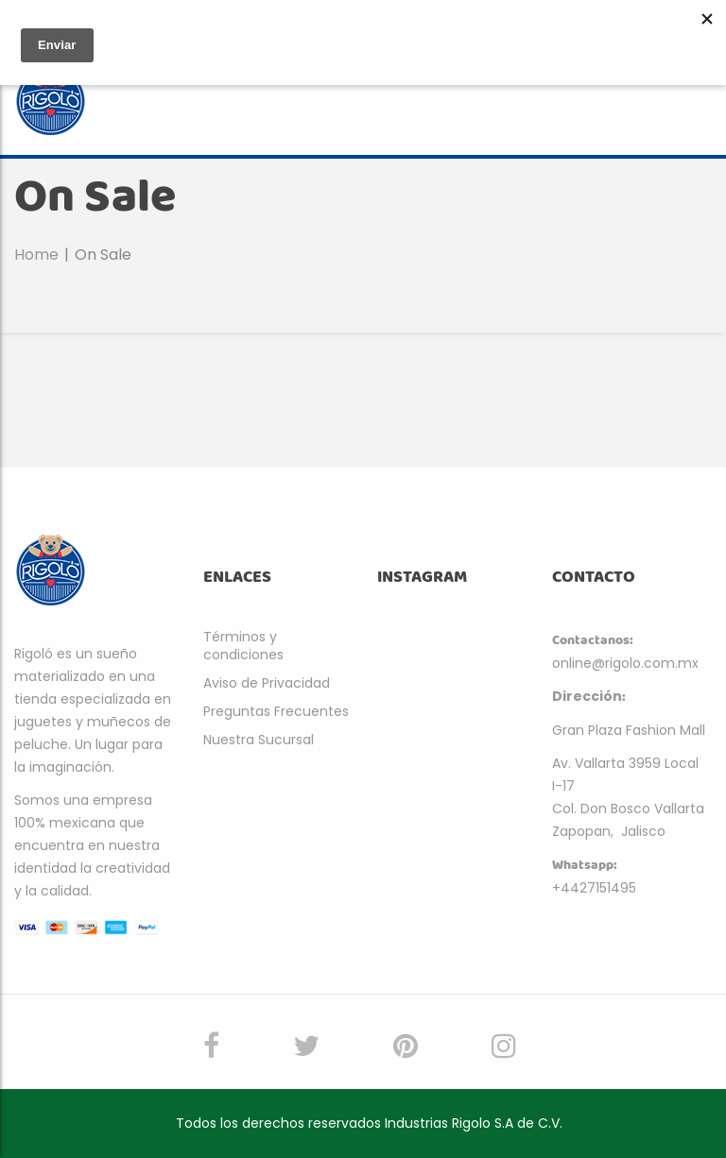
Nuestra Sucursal (258, 739)
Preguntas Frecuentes (276, 711)
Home (36, 254)
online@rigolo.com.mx (625, 663)
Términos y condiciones (243, 645)
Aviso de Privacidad (266, 682)
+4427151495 (594, 887)
